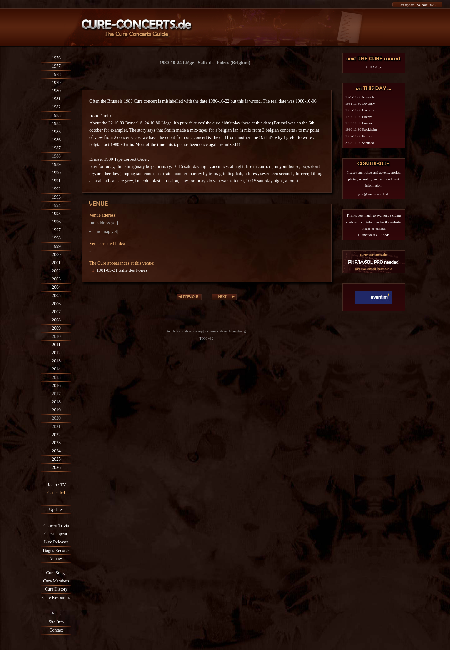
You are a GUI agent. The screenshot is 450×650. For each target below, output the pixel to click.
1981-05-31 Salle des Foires (122, 270)
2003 (56, 279)
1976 (56, 58)
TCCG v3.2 (207, 338)
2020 (56, 418)
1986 (56, 140)
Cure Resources (56, 597)
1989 (56, 164)
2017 (56, 393)
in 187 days (374, 67)
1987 (56, 148)
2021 (56, 426)
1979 (56, 82)
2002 (56, 271)
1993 (56, 197)
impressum (211, 331)
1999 (56, 246)
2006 (56, 303)
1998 (56, 238)
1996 (56, 221)
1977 (56, 66)
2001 (56, 262)
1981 (56, 99)
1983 (56, 115)
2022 (56, 434)
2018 (56, 402)
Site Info (56, 622)
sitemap (198, 331)
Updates (56, 509)
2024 (56, 451)
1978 (56, 74)
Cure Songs (56, 573)
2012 (56, 352)
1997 (56, 230)
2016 (56, 385)
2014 (56, 369)
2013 (56, 361)
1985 (56, 131)
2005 (56, 295)
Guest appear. (56, 534)
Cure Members (56, 581)
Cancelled (56, 493)
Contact (56, 630)
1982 (56, 107)
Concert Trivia (56, 525)
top (169, 331)
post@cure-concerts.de (373, 194)
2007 (56, 312)
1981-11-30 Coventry (360, 103)
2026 (56, 467)
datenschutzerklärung (233, 331)
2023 (56, 443)
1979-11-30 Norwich (359, 97)
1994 (56, 205)
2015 (56, 377)
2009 (56, 328)
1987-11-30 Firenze (358, 116)
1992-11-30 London (359, 123)
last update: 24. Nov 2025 (417, 5)
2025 (56, 459)
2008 (56, 320)
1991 (56, 181)
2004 (56, 287)
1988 (56, 156)
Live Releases (56, 542)
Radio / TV (56, 484)
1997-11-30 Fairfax (358, 136)
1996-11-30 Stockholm (361, 129)
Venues (56, 558)
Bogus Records (56, 550)
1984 (56, 123)
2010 (56, 336)
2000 (56, 254)
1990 (56, 172)
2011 (56, 344)
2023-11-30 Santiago (359, 142)
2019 (56, 410)
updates (186, 331)
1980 (56, 90)
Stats (56, 614)
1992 (56, 189)
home (176, 331)
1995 (56, 213)
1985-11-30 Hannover (360, 110)
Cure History (56, 589)
